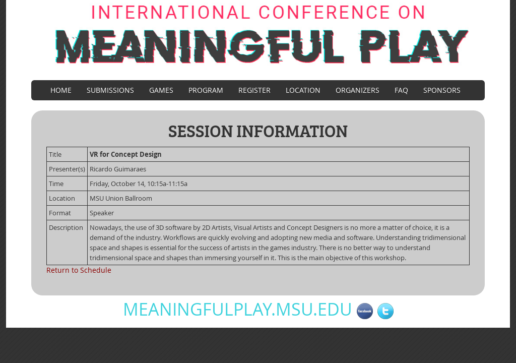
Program (205, 90)
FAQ (401, 90)
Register (254, 90)
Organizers (357, 90)
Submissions (110, 90)
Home (61, 90)
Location (303, 90)
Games (161, 90)
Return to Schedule (78, 270)
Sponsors (442, 90)
